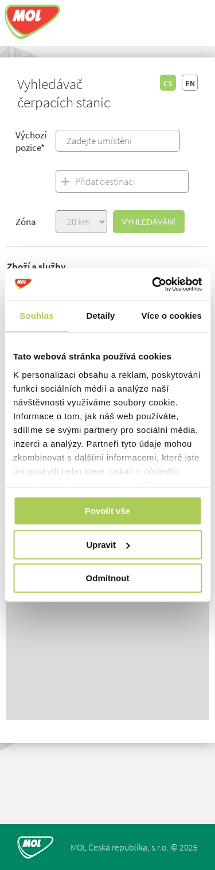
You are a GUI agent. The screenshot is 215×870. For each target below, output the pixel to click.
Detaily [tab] (101, 315)
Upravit (108, 545)
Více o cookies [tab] (171, 315)
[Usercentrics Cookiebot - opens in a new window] (153, 284)
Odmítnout (108, 578)
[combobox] (118, 141)
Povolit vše (107, 511)
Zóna (25, 221)
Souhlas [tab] (36, 315)
